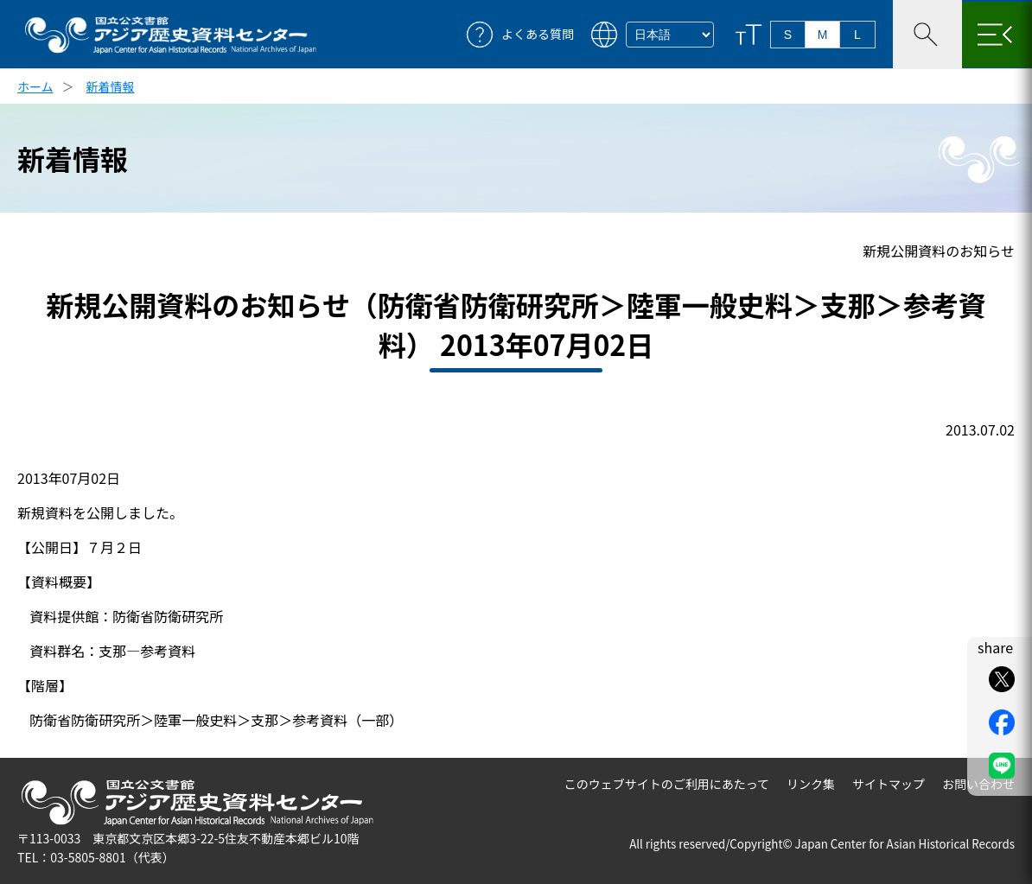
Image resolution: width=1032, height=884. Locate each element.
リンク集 (811, 783)
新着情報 (110, 86)
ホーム (35, 86)
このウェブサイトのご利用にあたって (666, 783)
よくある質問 (537, 34)
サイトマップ (888, 783)
